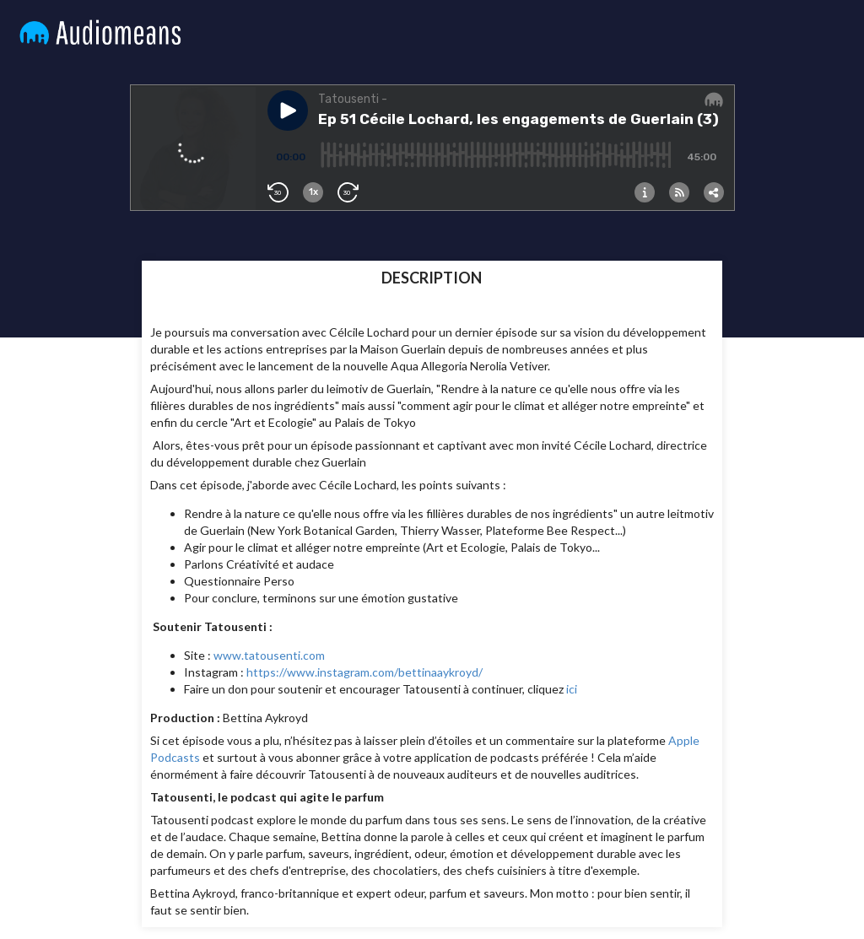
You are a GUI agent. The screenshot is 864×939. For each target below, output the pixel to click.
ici (571, 689)
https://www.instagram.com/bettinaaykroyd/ (364, 672)
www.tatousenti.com (269, 655)
